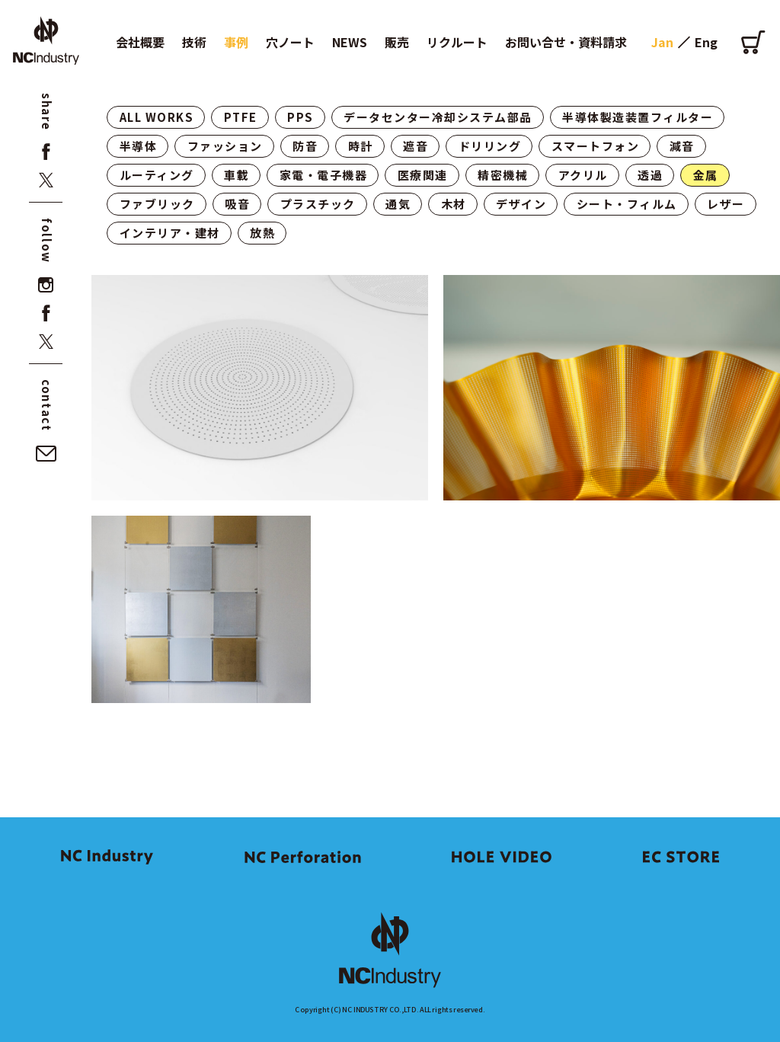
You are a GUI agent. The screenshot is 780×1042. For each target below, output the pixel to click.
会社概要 (140, 42)
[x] (46, 180)
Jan (662, 42)
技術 (194, 42)
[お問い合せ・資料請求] (46, 453)
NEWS (349, 42)
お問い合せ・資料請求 (566, 42)
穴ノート (290, 42)
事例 (236, 42)
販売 (397, 42)
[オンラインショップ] (753, 42)
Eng (706, 42)
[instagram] (46, 285)
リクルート (457, 42)
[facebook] (46, 152)
